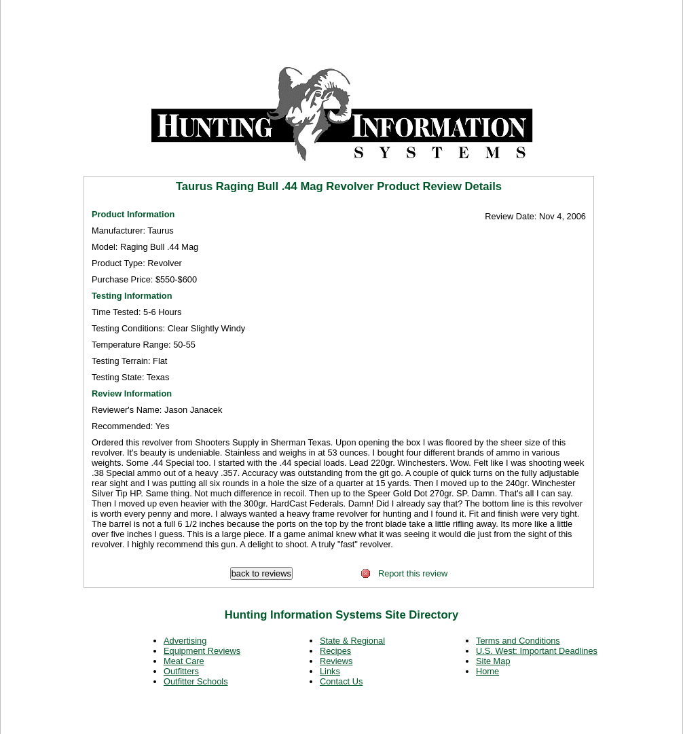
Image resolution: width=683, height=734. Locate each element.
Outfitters (181, 671)
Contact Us (341, 681)
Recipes (335, 651)
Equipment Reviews (202, 651)
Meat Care (184, 661)
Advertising (185, 641)
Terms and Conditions (518, 641)
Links (330, 671)
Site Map (493, 661)
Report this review (404, 573)
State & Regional (352, 641)
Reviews (336, 661)
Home (487, 671)
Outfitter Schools (196, 681)
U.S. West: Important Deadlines (536, 651)
